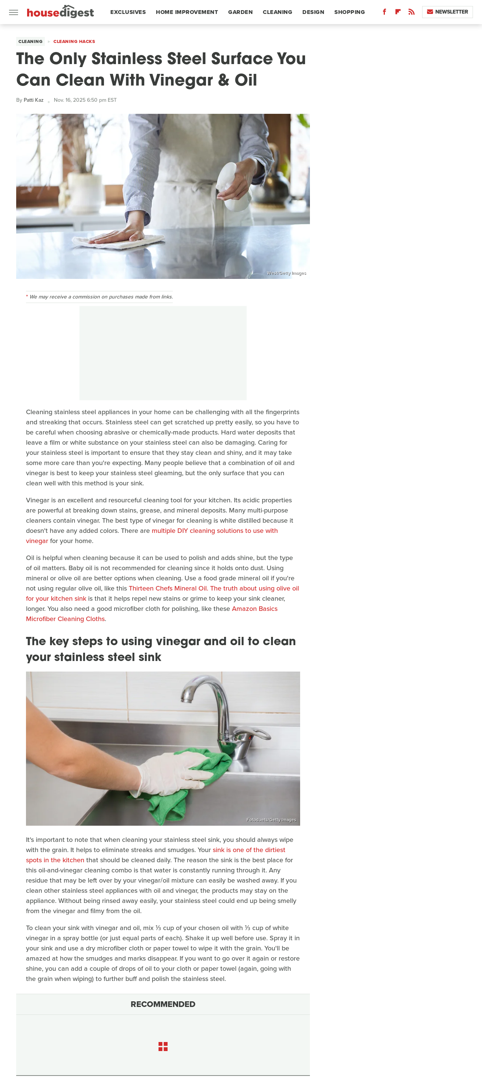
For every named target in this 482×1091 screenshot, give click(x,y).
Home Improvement (187, 12)
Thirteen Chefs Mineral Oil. (168, 588)
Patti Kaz (34, 100)
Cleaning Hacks (74, 41)
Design (313, 12)
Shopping (349, 12)
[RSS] (412, 13)
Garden (240, 12)
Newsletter (447, 12)
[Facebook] (384, 13)
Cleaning (277, 12)
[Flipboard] (398, 13)
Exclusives (128, 12)
